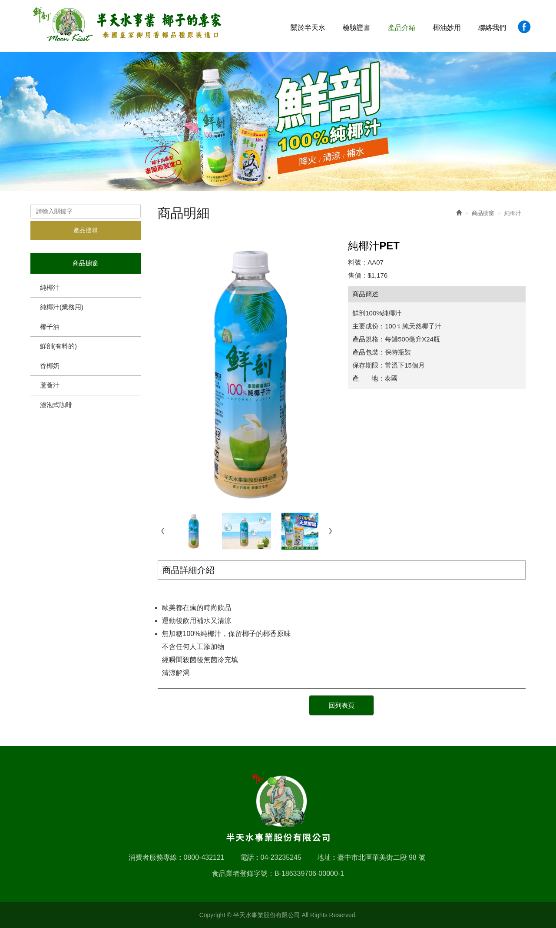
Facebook (524, 27)
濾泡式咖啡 (56, 404)
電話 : (249, 857)
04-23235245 (281, 857)
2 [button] (278, 177)
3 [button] (286, 177)
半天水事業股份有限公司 (127, 24)
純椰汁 (50, 287)
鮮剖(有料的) (58, 346)
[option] (278, 121)
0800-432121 (203, 857)
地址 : (326, 857)
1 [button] (269, 177)
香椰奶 (50, 365)
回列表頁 (341, 705)
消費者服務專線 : (155, 857)
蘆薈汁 (50, 385)
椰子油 (50, 326)
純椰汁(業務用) (61, 307)
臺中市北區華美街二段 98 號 (382, 857)
